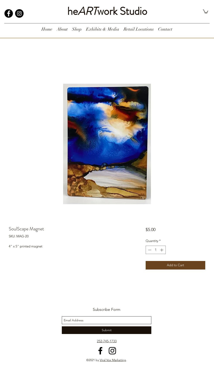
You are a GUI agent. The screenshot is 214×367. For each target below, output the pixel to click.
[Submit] (106, 330)
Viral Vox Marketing (113, 360)
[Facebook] (8, 13)
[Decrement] (149, 250)
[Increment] (162, 250)
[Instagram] (19, 13)
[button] (205, 11)
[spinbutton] (155, 250)
